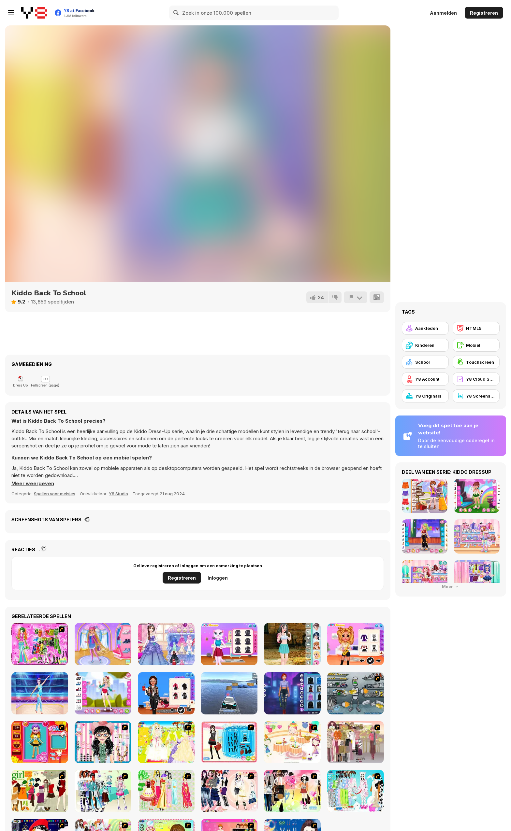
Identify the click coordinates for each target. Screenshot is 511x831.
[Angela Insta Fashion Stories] (229, 644)
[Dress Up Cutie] (103, 742)
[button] (32, 483)
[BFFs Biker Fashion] (166, 693)
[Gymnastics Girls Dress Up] (39, 693)
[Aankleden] (425, 328)
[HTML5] (476, 328)
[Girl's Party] (292, 742)
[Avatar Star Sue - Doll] (39, 742)
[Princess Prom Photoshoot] (166, 644)
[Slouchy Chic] (292, 791)
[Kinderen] (425, 345)
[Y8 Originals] (425, 395)
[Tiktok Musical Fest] (355, 644)
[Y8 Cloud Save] (476, 379)
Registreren (484, 13)
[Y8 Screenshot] (476, 395)
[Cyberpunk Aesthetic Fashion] (292, 693)
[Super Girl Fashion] (39, 791)
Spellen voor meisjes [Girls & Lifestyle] (54, 493)
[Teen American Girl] (103, 693)
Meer (451, 586)
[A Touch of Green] (39, 644)
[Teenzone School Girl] (292, 644)
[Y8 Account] (425, 379)
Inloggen (218, 578)
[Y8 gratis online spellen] (34, 13)
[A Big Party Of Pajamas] (355, 791)
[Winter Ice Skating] (103, 644)
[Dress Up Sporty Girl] (229, 791)
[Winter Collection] (103, 791)
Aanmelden (443, 13)
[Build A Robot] (355, 693)
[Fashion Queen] (229, 742)
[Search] (176, 13)
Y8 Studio (118, 493)
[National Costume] (166, 791)
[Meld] (355, 297)
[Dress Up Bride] (166, 742)
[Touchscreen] (476, 362)
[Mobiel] (476, 345)
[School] (425, 362)
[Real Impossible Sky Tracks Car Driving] (229, 693)
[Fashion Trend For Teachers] (355, 742)
